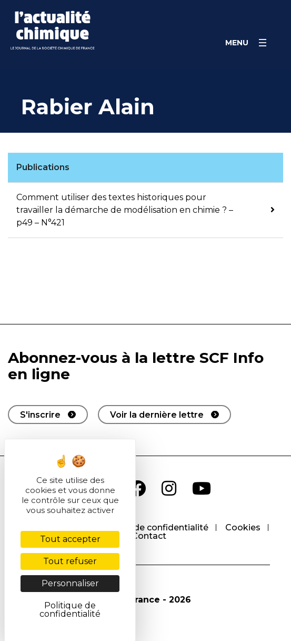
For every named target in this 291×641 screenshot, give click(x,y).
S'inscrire (40, 415)
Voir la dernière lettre (157, 415)
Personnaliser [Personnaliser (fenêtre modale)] (70, 583)
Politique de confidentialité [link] (70, 609)
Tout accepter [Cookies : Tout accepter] (70, 539)
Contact (149, 536)
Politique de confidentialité (150, 527)
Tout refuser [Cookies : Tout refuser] (70, 561)
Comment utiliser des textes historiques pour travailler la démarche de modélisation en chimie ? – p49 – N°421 (124, 210)
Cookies (242, 527)
